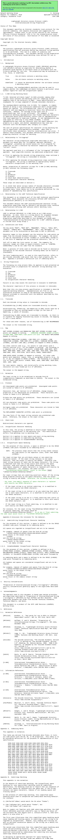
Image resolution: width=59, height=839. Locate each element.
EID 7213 (5, 9)
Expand (49, 533)
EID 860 (11, 9)
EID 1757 (45, 8)
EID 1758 (51, 8)
